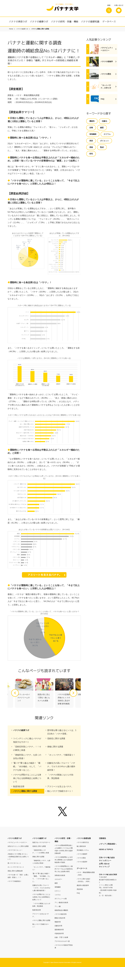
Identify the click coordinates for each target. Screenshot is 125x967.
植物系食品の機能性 (61, 910)
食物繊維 (92, 134)
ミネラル (58, 895)
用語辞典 (80, 889)
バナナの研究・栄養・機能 (64, 21)
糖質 (102, 128)
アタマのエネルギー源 (62, 941)
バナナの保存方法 (83, 842)
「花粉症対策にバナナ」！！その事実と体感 (27, 748)
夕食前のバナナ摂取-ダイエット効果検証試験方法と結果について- (18, 856)
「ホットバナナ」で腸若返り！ (61, 755)
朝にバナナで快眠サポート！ (60, 791)
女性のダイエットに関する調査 (18, 846)
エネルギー (58, 879)
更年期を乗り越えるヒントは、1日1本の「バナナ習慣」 (61, 732)
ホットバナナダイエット (16, 867)
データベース (109, 21)
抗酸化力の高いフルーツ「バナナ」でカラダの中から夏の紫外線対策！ (61, 766)
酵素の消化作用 (60, 918)
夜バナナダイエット (14, 863)
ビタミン (58, 891)
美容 (91, 141)
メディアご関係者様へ (107, 844)
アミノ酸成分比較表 (61, 902)
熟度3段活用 (18, 786)
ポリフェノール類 (61, 899)
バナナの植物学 (82, 854)
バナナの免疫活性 (61, 914)
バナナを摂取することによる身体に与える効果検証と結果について (27, 778)
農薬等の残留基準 (83, 885)
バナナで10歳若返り (14, 881)
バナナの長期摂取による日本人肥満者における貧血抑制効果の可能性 (64, 859)
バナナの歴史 (81, 858)
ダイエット (104, 141)
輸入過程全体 (81, 846)
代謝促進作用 (59, 933)
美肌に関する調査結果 (15, 871)
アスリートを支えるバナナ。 (60, 786)
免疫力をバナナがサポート (41, 842)
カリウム (107, 134)
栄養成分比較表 (60, 875)
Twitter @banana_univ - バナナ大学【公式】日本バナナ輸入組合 (62, 811)
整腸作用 (58, 922)
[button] (73, 693)
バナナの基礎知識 (90, 21)
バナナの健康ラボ (39, 21)
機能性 (92, 121)
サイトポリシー (105, 861)
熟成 (102, 147)
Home (11, 29)
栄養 (91, 128)
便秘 (91, 147)
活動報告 (102, 838)
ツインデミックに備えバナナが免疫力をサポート (27, 740)
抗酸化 (104, 121)
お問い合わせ (104, 864)
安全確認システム (83, 850)
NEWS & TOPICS (106, 849)
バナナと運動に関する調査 (25, 791)
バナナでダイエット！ (15, 850)
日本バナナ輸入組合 (107, 858)
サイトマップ (104, 867)
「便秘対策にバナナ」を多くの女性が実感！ (27, 756)
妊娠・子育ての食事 (61, 937)
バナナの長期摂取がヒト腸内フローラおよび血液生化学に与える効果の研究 (64, 868)
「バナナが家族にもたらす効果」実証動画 (60, 776)
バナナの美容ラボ (18, 21)
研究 (91, 154)
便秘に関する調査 (55, 747)
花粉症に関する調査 (56, 738)
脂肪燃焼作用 (59, 930)
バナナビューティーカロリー (17, 842)
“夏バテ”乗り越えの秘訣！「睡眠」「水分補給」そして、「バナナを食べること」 (27, 766)
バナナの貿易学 (82, 862)
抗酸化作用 (58, 926)
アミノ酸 (58, 906)
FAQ (78, 893)
